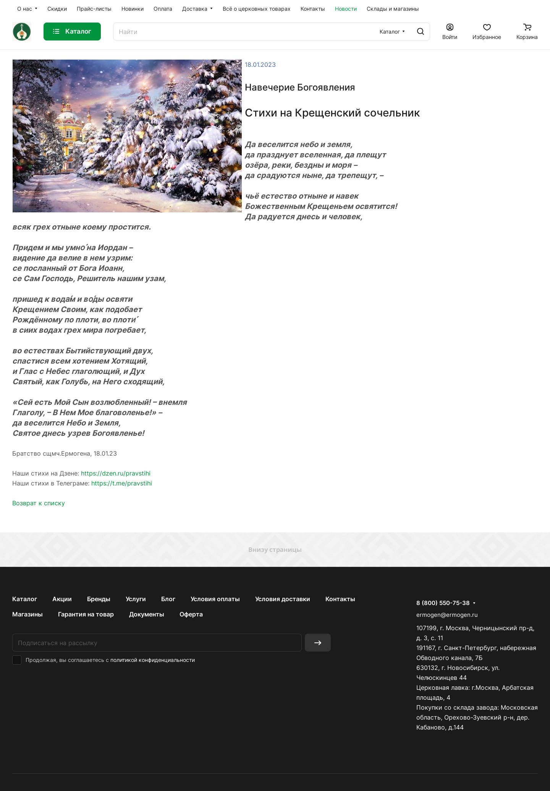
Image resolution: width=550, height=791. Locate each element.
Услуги (136, 599)
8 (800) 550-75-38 (443, 603)
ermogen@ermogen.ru (447, 614)
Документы (146, 614)
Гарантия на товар (86, 614)
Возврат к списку (38, 503)
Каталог (24, 599)
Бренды (98, 599)
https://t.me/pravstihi (121, 483)
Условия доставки (282, 599)
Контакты (340, 599)
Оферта (191, 614)
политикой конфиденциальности (152, 660)
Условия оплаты (215, 599)
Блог (168, 599)
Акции (62, 599)
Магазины (27, 614)
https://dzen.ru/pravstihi (115, 473)
